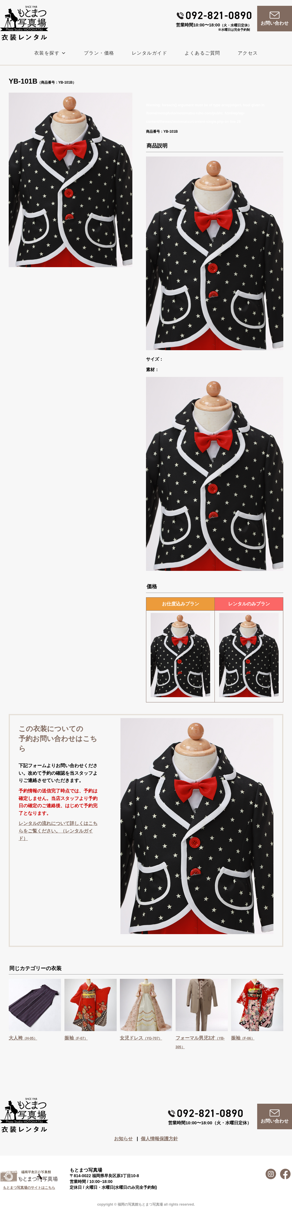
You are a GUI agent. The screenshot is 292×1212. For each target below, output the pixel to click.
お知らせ (123, 1138)
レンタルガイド (149, 53)
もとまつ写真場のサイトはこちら (29, 1188)
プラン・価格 (99, 53)
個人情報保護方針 (159, 1138)
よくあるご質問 (202, 53)
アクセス (248, 53)
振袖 (76, 1037)
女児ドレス (141, 1037)
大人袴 (23, 1037)
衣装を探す (50, 53)
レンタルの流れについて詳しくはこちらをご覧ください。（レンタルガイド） (58, 831)
